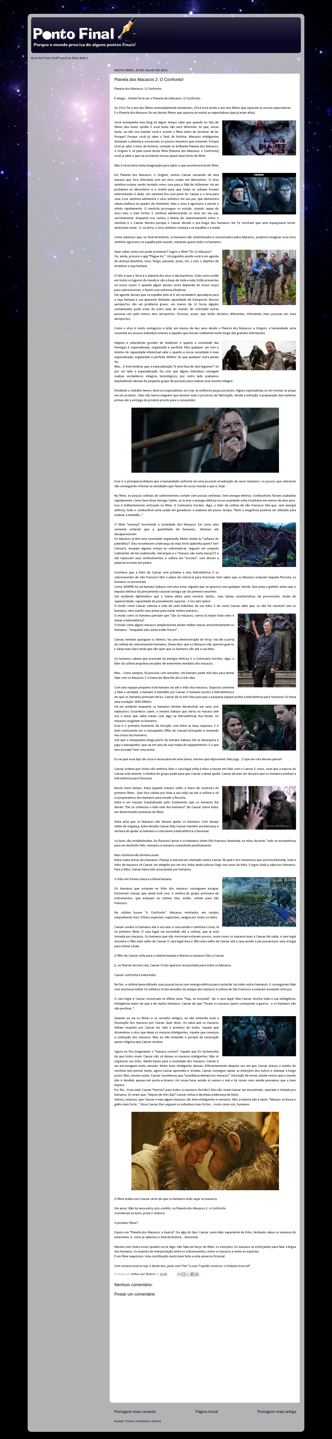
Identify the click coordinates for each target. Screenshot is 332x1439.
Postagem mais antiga (276, 1412)
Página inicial (207, 1412)
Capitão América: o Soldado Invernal (224, 1266)
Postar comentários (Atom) (143, 1421)
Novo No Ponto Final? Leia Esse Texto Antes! (59, 58)
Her (184, 1266)
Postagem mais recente (135, 1412)
